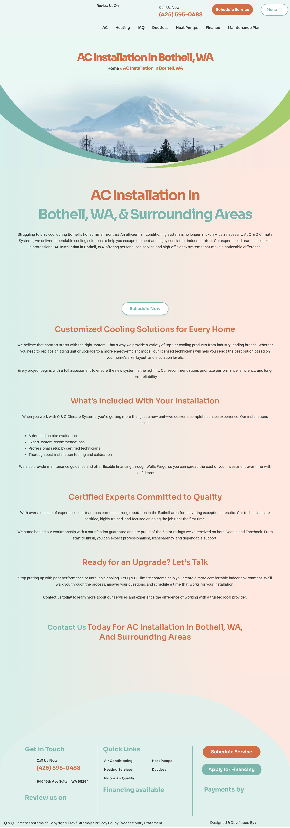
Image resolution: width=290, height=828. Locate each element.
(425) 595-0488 (181, 14)
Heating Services (118, 770)
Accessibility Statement (142, 823)
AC (105, 27)
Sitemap (85, 823)
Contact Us (67, 627)
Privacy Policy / (108, 823)
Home (113, 68)
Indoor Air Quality (119, 779)
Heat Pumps (187, 27)
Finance (213, 27)
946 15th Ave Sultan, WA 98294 (63, 782)
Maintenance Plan (244, 27)
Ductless (160, 27)
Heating (122, 27)
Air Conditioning (118, 761)
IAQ (141, 27)
